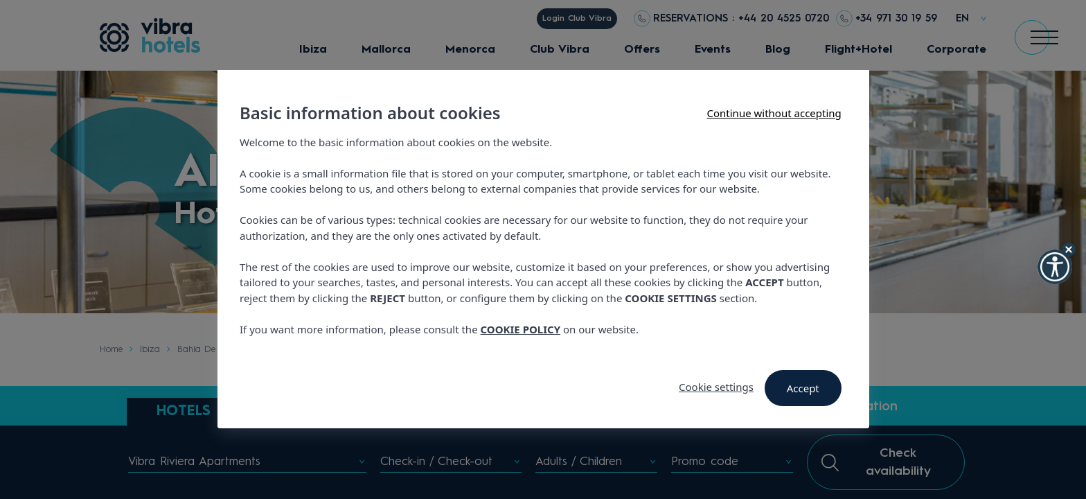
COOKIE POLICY (520, 329)
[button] (1055, 267)
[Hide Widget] (1069, 249)
